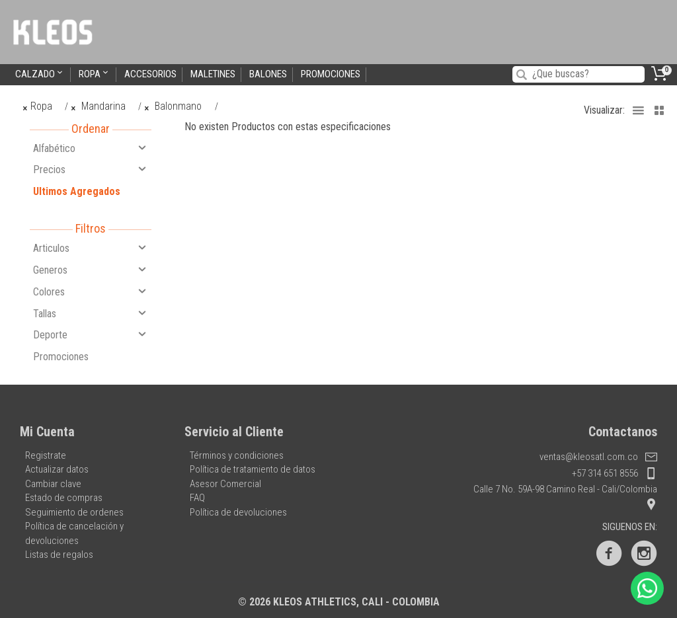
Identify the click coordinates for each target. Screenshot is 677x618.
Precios (90, 169)
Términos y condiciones (237, 455)
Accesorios (150, 74)
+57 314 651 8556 (614, 473)
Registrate (45, 455)
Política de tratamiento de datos (252, 469)
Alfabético (90, 148)
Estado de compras (63, 498)
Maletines (212, 74)
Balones (268, 74)
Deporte (90, 334)
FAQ (197, 498)
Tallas (90, 313)
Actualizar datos (57, 469)
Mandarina (97, 106)
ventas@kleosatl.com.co (598, 457)
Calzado (40, 73)
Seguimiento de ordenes (74, 512)
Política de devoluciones (238, 512)
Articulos (90, 247)
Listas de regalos (59, 554)
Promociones (330, 74)
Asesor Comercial (225, 484)
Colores (90, 291)
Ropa (94, 73)
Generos (90, 269)
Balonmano (173, 106)
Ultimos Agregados (76, 191)
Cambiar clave (53, 484)
